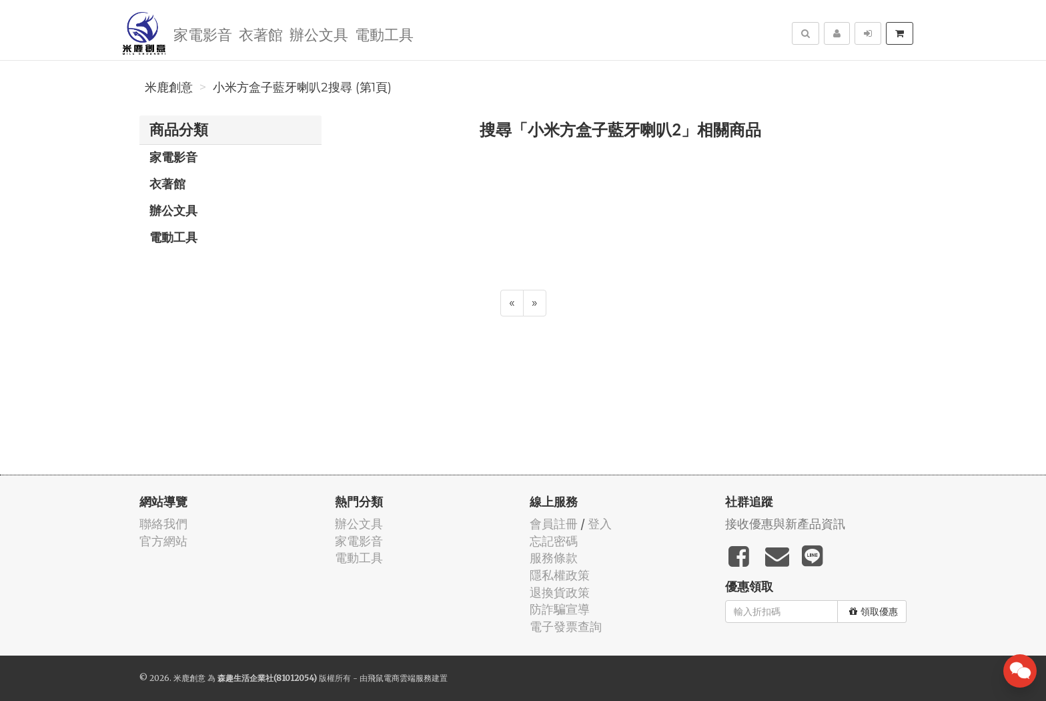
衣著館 (261, 33)
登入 (600, 523)
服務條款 (554, 557)
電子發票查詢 (566, 626)
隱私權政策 (560, 575)
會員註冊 (554, 523)
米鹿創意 (169, 87)
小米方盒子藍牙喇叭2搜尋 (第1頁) (302, 87)
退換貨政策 (560, 592)
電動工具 (384, 33)
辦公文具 (319, 33)
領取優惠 (873, 612)
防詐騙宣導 (560, 609)
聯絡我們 (163, 523)
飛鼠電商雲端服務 (400, 678)
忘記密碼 (554, 541)
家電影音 (202, 33)
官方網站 (163, 541)
